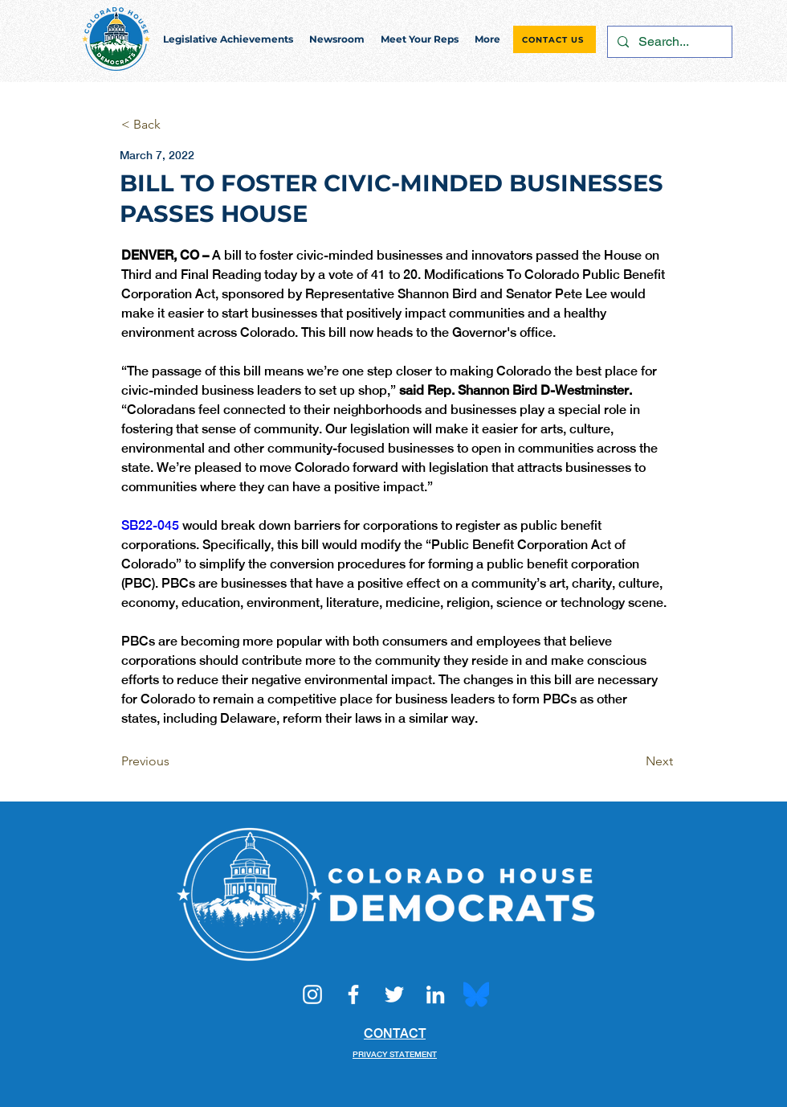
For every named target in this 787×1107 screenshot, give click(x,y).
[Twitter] (394, 994)
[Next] (633, 761)
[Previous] (174, 761)
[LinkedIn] (435, 994)
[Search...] (668, 42)
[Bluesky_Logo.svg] (476, 994)
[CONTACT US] (554, 39)
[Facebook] (353, 994)
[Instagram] (312, 994)
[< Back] (174, 125)
